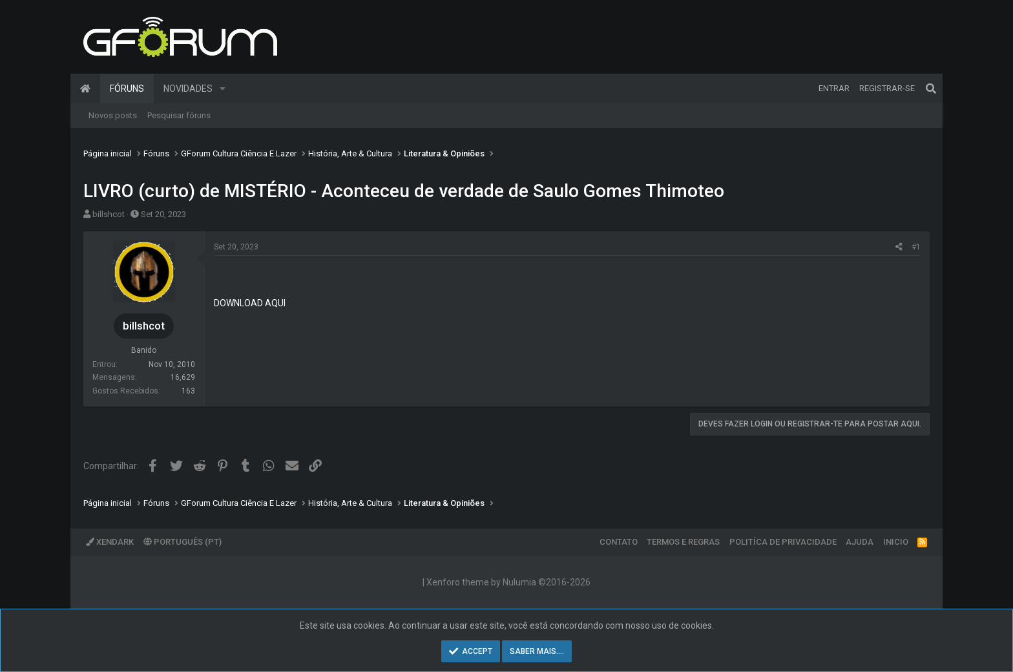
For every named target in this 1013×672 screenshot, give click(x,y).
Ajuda (859, 542)
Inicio (895, 542)
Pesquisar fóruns (179, 115)
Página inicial (85, 88)
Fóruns (127, 88)
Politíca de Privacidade (783, 542)
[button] (222, 88)
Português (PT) (182, 542)
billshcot (108, 214)
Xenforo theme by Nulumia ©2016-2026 (508, 582)
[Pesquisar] (931, 88)
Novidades (188, 88)
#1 (916, 246)
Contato (619, 542)
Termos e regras (683, 542)
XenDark (110, 542)
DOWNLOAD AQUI (250, 303)
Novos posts (113, 115)
